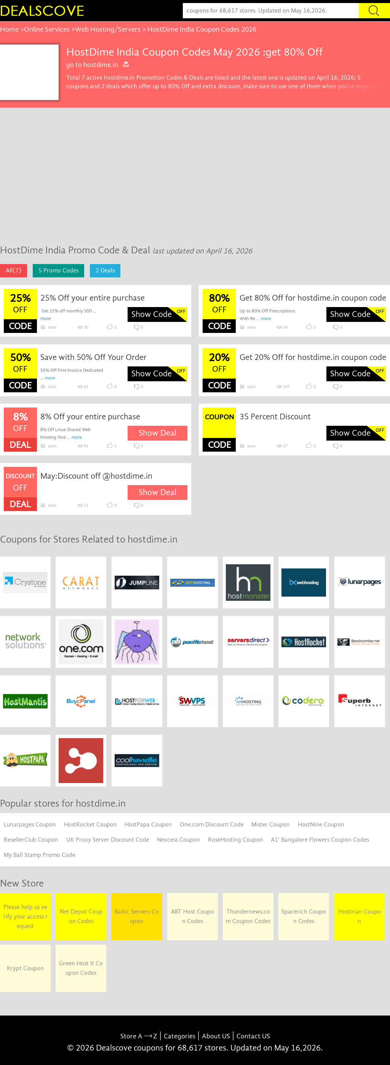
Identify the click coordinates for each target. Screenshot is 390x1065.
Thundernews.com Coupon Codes (248, 916)
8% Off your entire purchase (90, 417)
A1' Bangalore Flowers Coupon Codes (320, 839)
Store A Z (138, 1036)
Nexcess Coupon (178, 839)
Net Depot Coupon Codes (81, 916)
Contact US (253, 1036)
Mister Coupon (270, 824)
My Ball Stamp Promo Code (39, 855)
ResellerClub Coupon (31, 839)
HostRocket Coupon (90, 824)
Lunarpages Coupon (30, 824)
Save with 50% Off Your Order (93, 357)
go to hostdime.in (97, 65)
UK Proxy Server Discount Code (107, 839)
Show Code (151, 314)
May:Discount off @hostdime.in (96, 476)
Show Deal (157, 433)
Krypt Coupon (25, 968)
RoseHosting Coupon (235, 839)
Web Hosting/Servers (108, 29)
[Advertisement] (195, 180)
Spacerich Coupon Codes (303, 916)
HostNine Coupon (321, 824)
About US (216, 1036)
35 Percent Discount (275, 417)
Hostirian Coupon (359, 916)
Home (9, 29)
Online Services (47, 29)
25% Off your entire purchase (92, 298)
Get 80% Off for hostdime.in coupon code (313, 298)
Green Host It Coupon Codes (81, 968)
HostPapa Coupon (148, 824)
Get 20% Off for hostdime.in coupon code (313, 357)
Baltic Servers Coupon (137, 916)
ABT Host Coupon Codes (192, 916)
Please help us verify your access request (25, 917)
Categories (179, 1036)
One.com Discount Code (212, 824)
